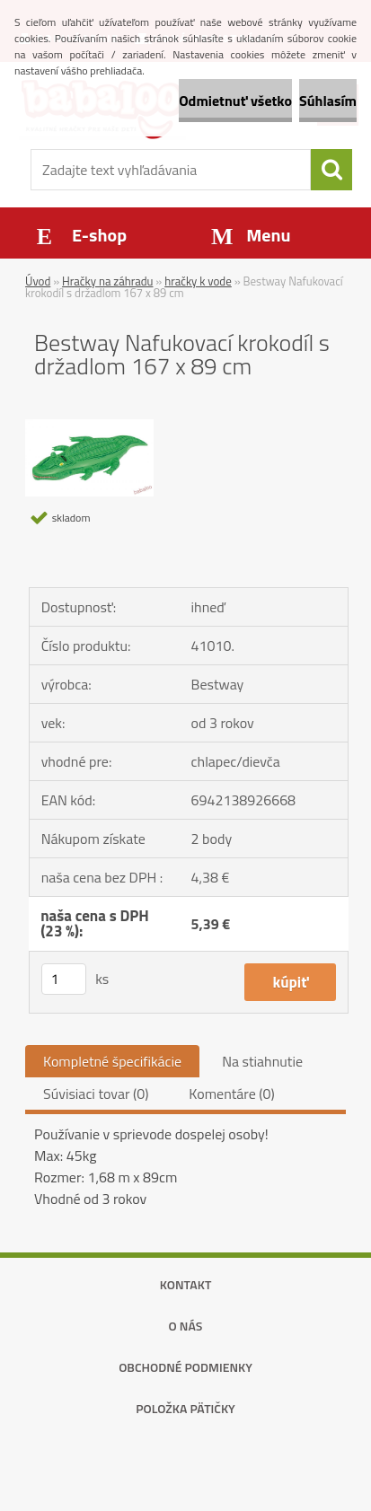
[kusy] (63, 979)
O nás (186, 1325)
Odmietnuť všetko (235, 100)
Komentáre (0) (231, 1093)
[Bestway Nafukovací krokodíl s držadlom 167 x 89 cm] (89, 426)
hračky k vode (198, 281)
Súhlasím (328, 100)
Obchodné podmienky (185, 1366)
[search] (331, 169)
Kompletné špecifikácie (112, 1061)
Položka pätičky (185, 1408)
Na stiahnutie (262, 1061)
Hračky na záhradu (107, 281)
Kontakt (186, 1284)
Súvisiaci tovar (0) (95, 1093)
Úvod (37, 281)
